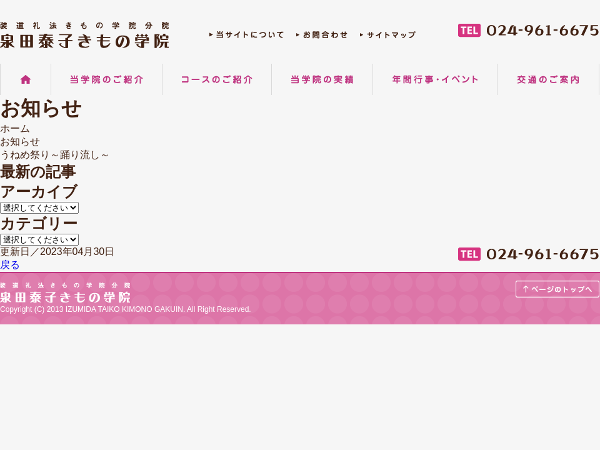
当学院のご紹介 (106, 79)
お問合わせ (322, 37)
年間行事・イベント (435, 79)
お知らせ (20, 141)
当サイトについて (246, 37)
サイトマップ (388, 37)
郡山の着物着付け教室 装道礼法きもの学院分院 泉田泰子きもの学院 (84, 35)
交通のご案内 (548, 79)
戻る (10, 264)
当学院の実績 (322, 79)
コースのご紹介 (217, 79)
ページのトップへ (558, 289)
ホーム (26, 79)
